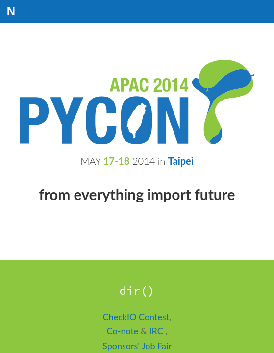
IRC (157, 331)
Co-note (124, 331)
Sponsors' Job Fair (137, 345)
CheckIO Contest (136, 316)
